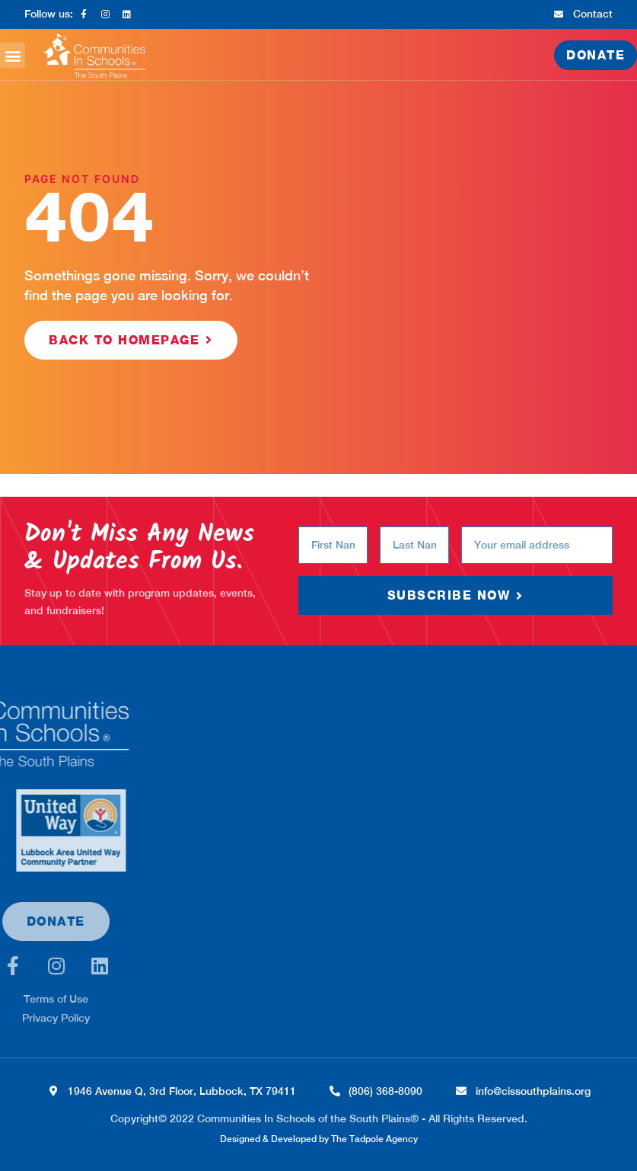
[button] (12, 55)
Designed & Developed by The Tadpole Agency (319, 1139)
